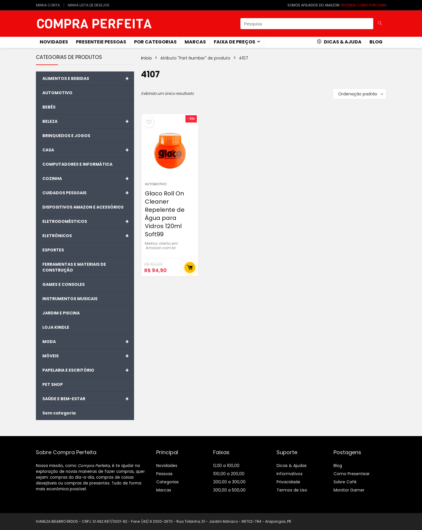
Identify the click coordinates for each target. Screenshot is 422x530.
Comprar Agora (189, 267)
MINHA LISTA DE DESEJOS (89, 5)
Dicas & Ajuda (339, 42)
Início (146, 58)
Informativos (290, 474)
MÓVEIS (88, 356)
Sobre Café (345, 482)
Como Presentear (352, 474)
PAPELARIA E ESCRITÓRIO (88, 370)
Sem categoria (59, 413)
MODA (88, 342)
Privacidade (288, 482)
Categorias (167, 482)
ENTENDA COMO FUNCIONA (363, 5)
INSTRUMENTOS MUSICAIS (70, 299)
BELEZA (88, 121)
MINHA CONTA (48, 5)
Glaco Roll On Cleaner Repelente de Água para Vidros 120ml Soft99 (165, 213)
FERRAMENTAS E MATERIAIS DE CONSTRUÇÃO (74, 267)
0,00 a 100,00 (226, 465)
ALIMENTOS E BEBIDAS (88, 78)
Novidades (166, 465)
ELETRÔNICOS (88, 236)
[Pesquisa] (379, 23)
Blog (376, 42)
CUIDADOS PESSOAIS (88, 193)
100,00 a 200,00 (228, 474)
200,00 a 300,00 (229, 482)
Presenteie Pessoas (101, 42)
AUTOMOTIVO (57, 93)
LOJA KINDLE (55, 327)
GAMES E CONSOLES (63, 284)
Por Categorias (155, 42)
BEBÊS (48, 107)
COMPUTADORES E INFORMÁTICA (77, 164)
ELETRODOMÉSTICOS (88, 221)
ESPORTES (53, 250)
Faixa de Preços (234, 42)
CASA (88, 150)
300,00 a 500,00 (229, 490)
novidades (54, 42)
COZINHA (88, 179)
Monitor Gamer (349, 490)
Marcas (195, 42)
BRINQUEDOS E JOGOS (66, 136)
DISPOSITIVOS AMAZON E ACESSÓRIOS (83, 207)
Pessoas (164, 474)
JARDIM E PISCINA (61, 313)
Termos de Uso (292, 490)
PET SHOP (52, 384)
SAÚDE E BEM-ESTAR (88, 399)
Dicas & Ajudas (292, 465)
